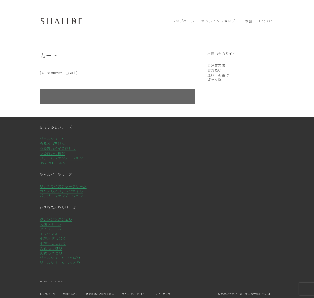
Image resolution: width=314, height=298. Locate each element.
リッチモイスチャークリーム (63, 184)
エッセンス (49, 231)
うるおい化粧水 (52, 150)
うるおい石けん (52, 141)
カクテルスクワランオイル (61, 188)
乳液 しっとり (51, 250)
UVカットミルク (53, 160)
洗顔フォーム (50, 221)
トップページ (183, 21)
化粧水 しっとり (53, 241)
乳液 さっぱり (51, 245)
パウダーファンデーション (61, 193)
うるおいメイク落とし (58, 146)
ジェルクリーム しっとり (60, 260)
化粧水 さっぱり (53, 236)
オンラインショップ (218, 21)
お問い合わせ (72, 291)
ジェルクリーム (52, 136)
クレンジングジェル (56, 217)
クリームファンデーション (61, 155)
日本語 (247, 21)
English (266, 21)
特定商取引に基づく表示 (103, 291)
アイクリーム (50, 226)
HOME (44, 279)
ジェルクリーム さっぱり (60, 255)
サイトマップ (170, 291)
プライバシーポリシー (140, 291)
